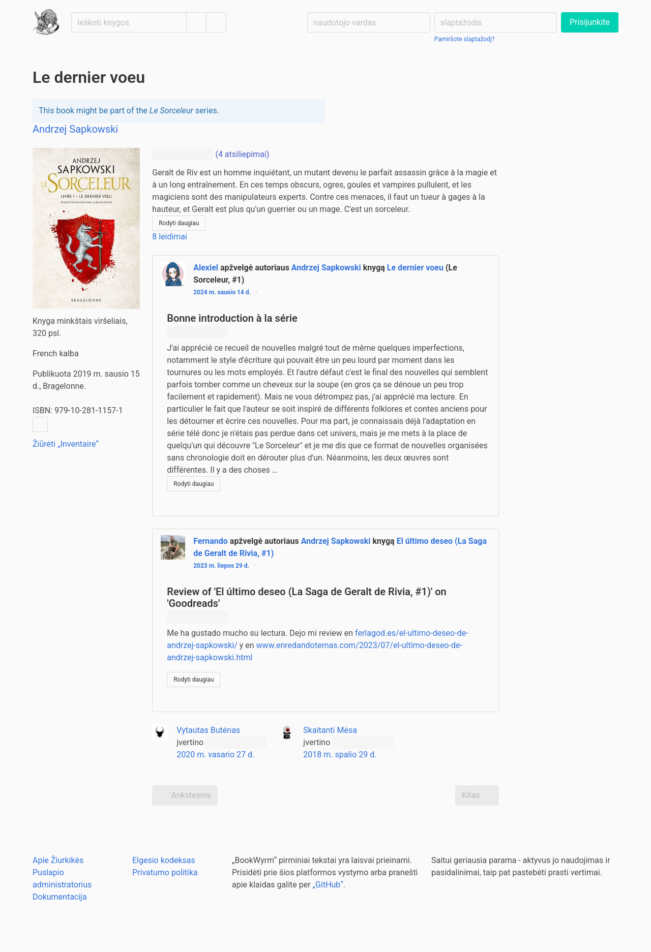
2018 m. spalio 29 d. (339, 754)
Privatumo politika (165, 872)
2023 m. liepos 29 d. (221, 565)
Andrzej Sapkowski (326, 267)
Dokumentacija (60, 897)
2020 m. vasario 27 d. (215, 754)
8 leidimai (169, 236)
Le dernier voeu (415, 267)
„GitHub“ (328, 884)
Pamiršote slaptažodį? (464, 39)
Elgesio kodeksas (163, 860)
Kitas (477, 795)
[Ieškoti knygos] (129, 22)
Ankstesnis (185, 795)
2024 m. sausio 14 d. (222, 292)
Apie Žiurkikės (58, 860)
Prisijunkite (590, 22)
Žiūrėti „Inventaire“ (66, 444)
